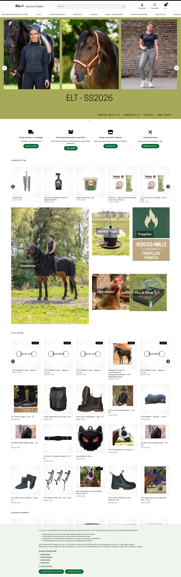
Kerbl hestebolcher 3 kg (85, 198)
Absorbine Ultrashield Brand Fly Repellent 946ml (56, 199)
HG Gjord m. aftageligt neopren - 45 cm (57, 457)
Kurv (165, 8)
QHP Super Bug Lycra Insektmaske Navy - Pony (153, 499)
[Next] (168, 186)
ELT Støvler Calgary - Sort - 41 (22, 417)
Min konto (142, 8)
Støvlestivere (17, 198)
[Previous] (13, 186)
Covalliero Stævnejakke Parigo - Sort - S (25, 444)
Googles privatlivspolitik (47, 551)
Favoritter (155, 8)
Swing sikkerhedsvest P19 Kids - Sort (57, 417)
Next (176, 68)
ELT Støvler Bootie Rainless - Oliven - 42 (25, 499)
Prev (4, 68)
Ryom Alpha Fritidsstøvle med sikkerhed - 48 (119, 499)
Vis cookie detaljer (45, 566)
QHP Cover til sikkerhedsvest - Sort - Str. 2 (122, 411)
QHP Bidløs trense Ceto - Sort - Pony (57, 498)
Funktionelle (46, 560)
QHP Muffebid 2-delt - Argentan (24, 370)
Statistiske (45, 563)
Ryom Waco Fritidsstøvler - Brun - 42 (90, 417)
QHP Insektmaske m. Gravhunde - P (121, 450)
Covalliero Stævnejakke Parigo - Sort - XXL (155, 444)
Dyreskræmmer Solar (84, 456)
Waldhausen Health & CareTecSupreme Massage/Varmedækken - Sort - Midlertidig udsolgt (120, 373)
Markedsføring (46, 557)
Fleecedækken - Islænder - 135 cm (153, 417)
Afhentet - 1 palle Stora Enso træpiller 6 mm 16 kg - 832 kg (122, 199)
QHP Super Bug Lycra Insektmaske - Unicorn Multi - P (89, 492)
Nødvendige (45, 554)
